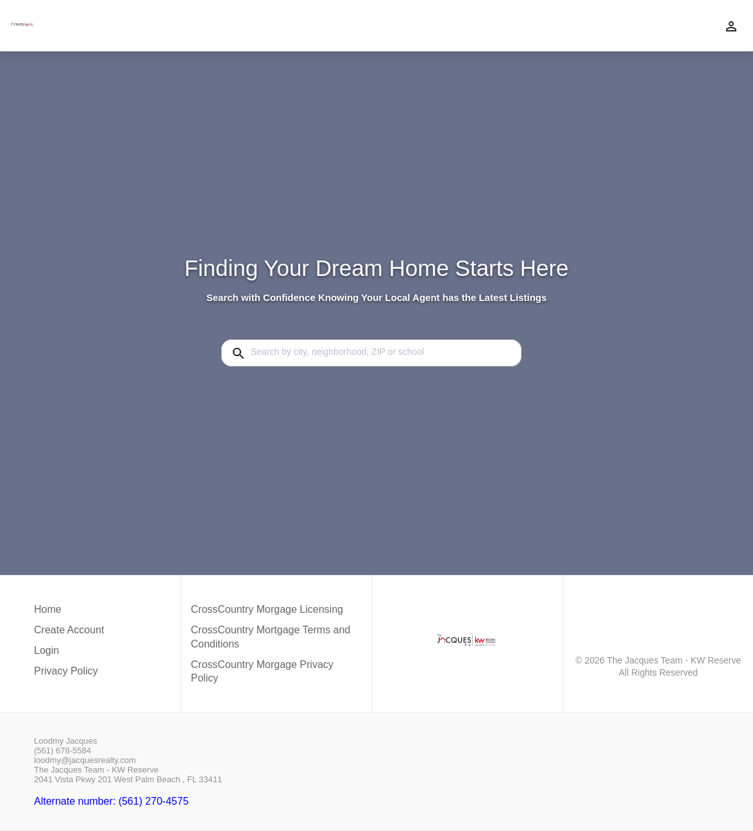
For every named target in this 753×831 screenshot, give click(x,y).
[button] (69, 654)
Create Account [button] (69, 629)
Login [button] (46, 650)
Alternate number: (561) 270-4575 (111, 801)
